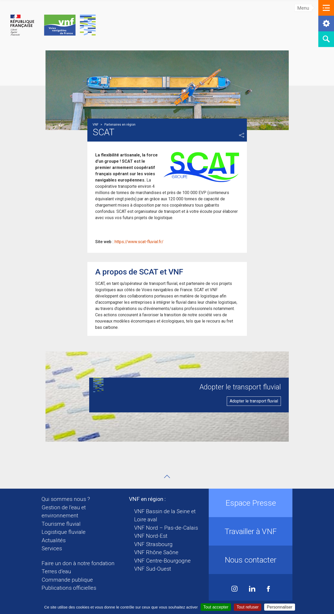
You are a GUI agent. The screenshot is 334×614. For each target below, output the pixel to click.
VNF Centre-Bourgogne (162, 561)
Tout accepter (215, 607)
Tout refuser (247, 607)
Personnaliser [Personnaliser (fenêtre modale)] (279, 607)
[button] (326, 8)
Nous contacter (250, 559)
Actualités (54, 540)
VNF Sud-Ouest (152, 569)
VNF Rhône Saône (156, 552)
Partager (241, 135)
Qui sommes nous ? (66, 499)
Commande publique (67, 580)
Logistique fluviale (64, 532)
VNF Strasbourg (153, 544)
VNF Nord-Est (150, 536)
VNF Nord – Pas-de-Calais (166, 528)
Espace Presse (250, 502)
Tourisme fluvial (61, 524)
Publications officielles (69, 588)
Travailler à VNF (251, 531)
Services (52, 548)
